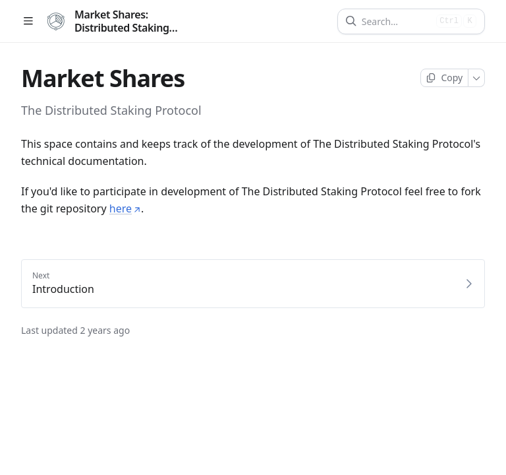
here (125, 208)
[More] (476, 78)
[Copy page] (444, 78)
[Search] (396, 21)
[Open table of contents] (28, 21)
